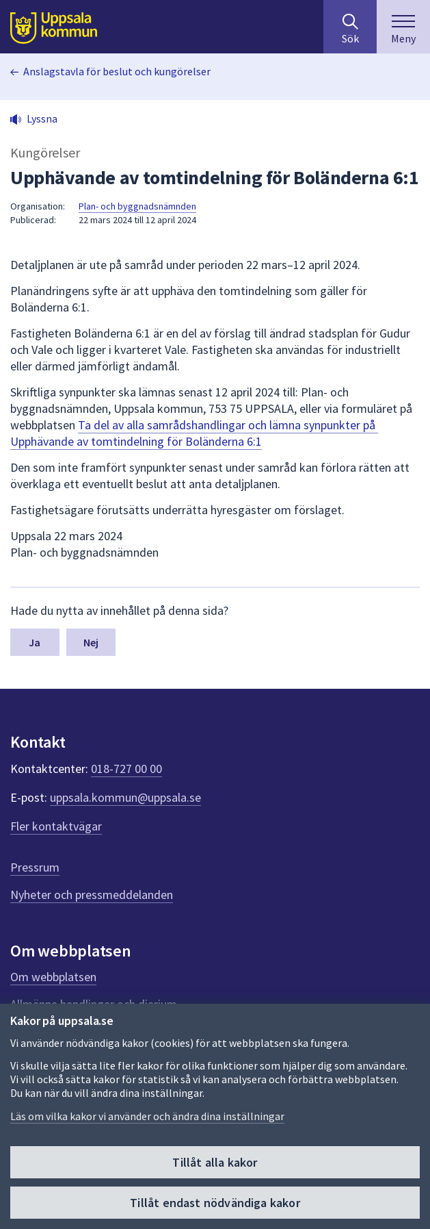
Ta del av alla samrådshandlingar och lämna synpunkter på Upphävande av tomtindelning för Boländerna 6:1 (194, 433)
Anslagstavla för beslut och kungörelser (117, 71)
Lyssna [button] (42, 118)
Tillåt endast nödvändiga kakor (214, 1203)
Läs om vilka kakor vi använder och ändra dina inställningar (147, 1116)
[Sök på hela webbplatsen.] (350, 26)
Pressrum (34, 867)
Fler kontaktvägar (56, 826)
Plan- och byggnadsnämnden (137, 206)
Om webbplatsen (53, 977)
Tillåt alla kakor (214, 1162)
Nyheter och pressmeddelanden (91, 894)
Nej (90, 642)
